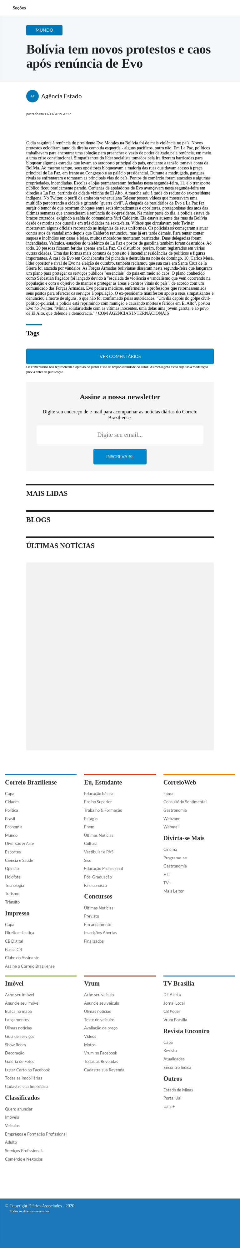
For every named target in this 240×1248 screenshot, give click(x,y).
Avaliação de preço (101, 1027)
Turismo (12, 893)
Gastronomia (175, 810)
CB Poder (171, 1011)
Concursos (98, 896)
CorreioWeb (179, 782)
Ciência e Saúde (19, 860)
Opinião (12, 868)
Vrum (92, 983)
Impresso (17, 913)
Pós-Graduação (98, 876)
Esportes (13, 851)
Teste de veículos (99, 1019)
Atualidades (174, 1058)
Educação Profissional (103, 868)
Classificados (22, 1097)
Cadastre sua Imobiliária (26, 1086)
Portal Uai (172, 1097)
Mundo (11, 835)
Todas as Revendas (101, 1061)
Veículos (12, 1125)
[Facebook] (194, 10)
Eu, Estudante (103, 782)
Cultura (91, 843)
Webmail (171, 826)
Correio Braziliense (31, 782)
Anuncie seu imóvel (22, 1003)
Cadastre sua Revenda (104, 1069)
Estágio (91, 818)
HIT (166, 874)
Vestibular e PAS (98, 851)
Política (11, 810)
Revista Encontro (186, 1031)
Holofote (13, 876)
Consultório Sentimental (185, 801)
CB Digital (14, 941)
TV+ (167, 882)
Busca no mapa (18, 1011)
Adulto (11, 1142)
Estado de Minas (178, 1089)
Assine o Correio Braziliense (30, 966)
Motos (90, 1044)
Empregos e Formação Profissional (36, 1134)
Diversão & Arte (19, 843)
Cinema (170, 849)
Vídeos (90, 1036)
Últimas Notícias (98, 835)
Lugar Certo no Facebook (27, 1069)
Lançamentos (17, 1019)
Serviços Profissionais (24, 1150)
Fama (168, 793)
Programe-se (175, 857)
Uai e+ (169, 1106)
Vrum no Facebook (100, 1052)
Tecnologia (14, 885)
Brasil (10, 818)
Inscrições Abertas (100, 932)
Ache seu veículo (99, 994)
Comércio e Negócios (24, 1159)
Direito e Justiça (19, 932)
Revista (170, 1050)
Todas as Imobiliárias (23, 1077)
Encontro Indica (177, 1067)
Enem (89, 826)
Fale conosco (95, 885)
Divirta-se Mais (184, 838)
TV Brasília (178, 983)
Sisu (87, 860)
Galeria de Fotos (19, 1061)
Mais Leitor (173, 890)
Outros (172, 1078)
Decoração (14, 1052)
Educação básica (98, 793)
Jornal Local (174, 1003)
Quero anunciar (18, 1108)
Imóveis (12, 1117)
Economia (13, 826)
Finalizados (94, 941)
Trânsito (12, 901)
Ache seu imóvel (19, 994)
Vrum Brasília (175, 1019)
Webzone (171, 818)
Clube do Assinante (22, 957)
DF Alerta (172, 994)
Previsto (91, 916)
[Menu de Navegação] (15, 8)
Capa (9, 793)
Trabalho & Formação (103, 810)
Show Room (15, 1044)
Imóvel (14, 983)
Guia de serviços (19, 1036)
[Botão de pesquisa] (32, 8)
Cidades (12, 801)
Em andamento (97, 924)
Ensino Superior (98, 801)
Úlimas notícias (18, 1027)
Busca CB (13, 949)
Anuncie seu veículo (101, 1003)
